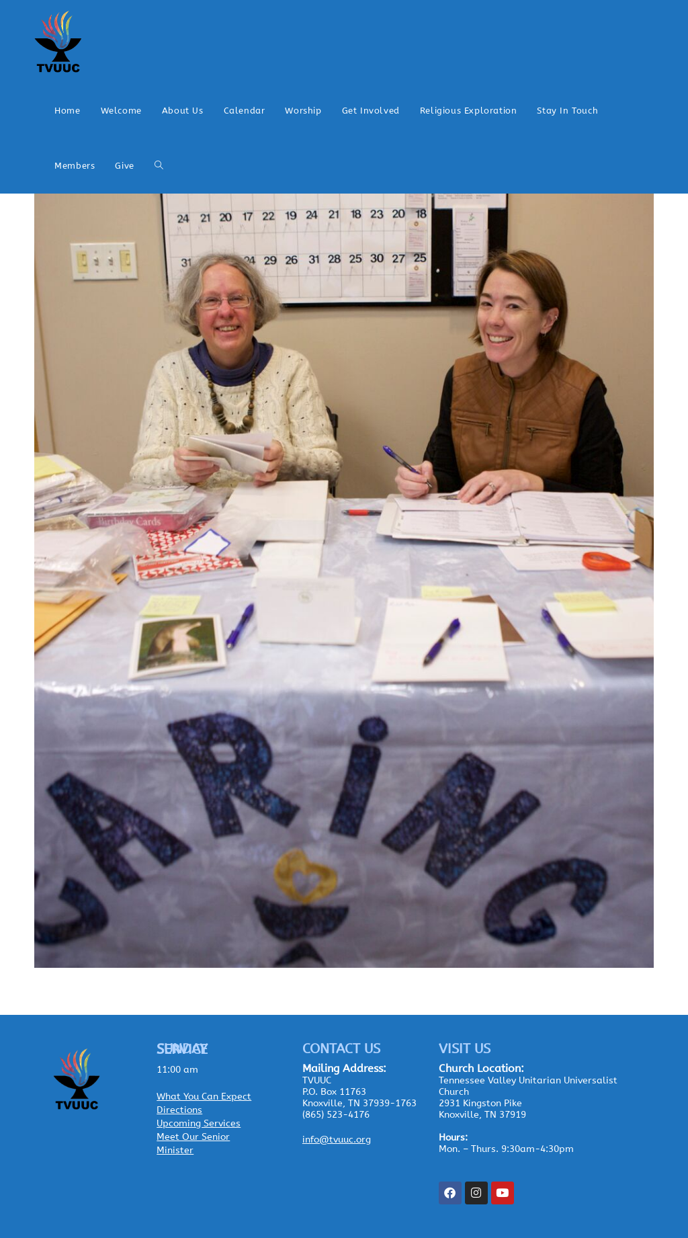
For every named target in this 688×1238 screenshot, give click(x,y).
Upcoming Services (199, 1123)
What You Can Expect (204, 1096)
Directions (179, 1110)
